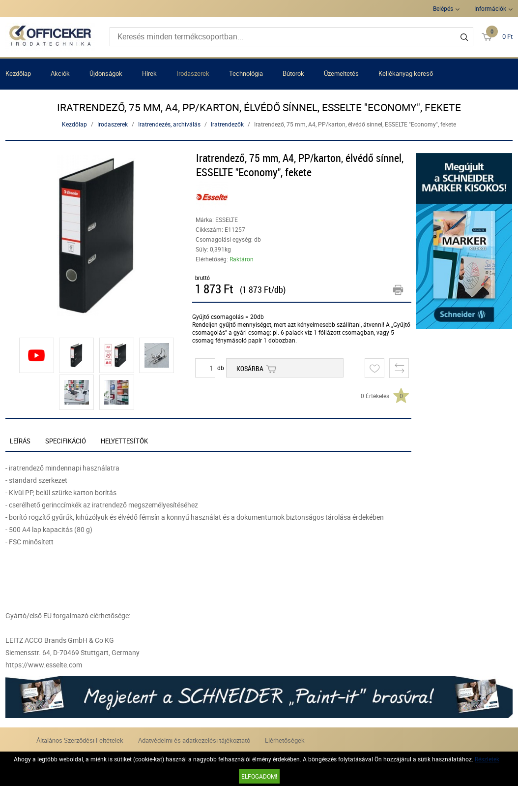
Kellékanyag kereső (405, 73)
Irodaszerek (192, 73)
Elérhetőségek (285, 740)
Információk (490, 8)
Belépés (443, 8)
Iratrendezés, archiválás (169, 124)
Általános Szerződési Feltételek (79, 740)
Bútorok (293, 73)
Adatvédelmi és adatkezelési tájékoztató (194, 740)
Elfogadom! (259, 776)
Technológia (246, 73)
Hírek (149, 73)
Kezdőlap (18, 73)
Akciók (60, 73)
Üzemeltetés (341, 73)
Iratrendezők (227, 124)
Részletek (487, 759)
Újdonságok (105, 73)
